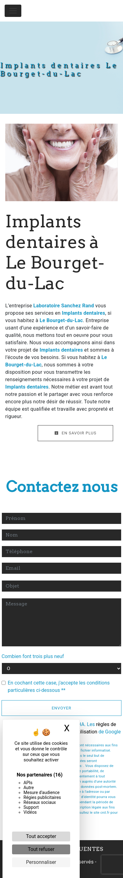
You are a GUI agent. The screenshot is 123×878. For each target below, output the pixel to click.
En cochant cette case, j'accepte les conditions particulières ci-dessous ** (59, 686)
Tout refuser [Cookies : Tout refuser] (41, 849)
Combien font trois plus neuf (33, 656)
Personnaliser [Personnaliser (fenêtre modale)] (41, 862)
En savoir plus (75, 433)
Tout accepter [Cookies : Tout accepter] (41, 836)
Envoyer (61, 708)
